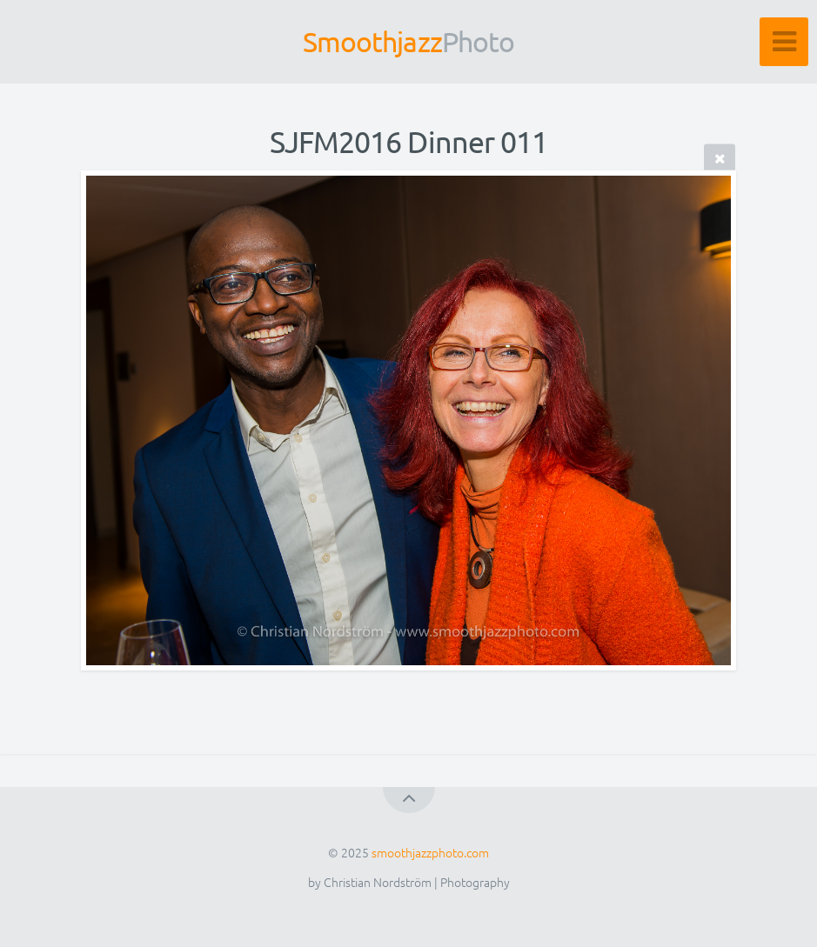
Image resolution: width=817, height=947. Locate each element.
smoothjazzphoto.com (430, 852)
